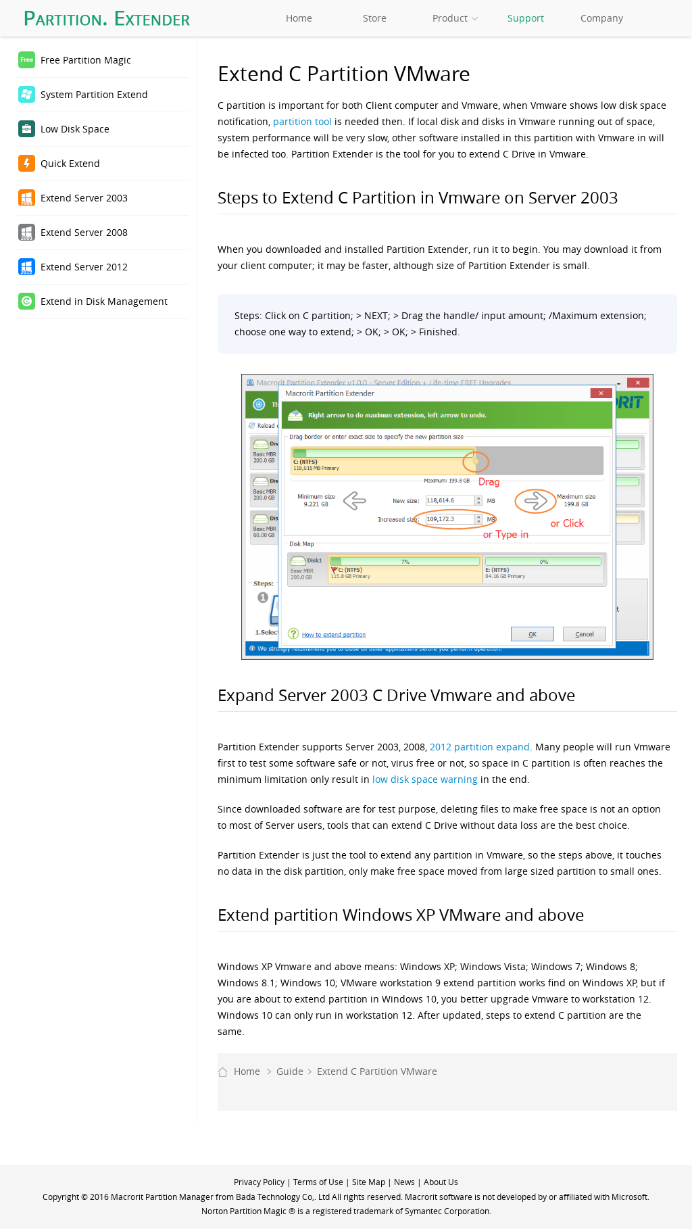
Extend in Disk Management (104, 301)
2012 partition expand (480, 746)
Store (375, 17)
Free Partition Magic (86, 59)
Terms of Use (318, 1181)
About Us (441, 1181)
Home (299, 17)
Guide (289, 1071)
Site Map (368, 1181)
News (404, 1181)
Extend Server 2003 (84, 197)
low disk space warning (425, 779)
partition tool (302, 121)
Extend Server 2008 (84, 232)
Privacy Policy (259, 1181)
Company (601, 17)
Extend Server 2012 (84, 266)
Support (526, 17)
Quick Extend (70, 163)
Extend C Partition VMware (377, 1071)
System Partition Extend (94, 94)
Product (450, 17)
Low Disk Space (75, 128)
